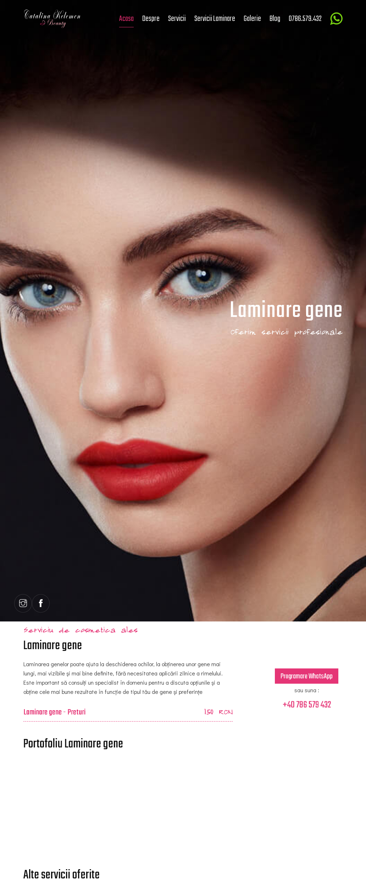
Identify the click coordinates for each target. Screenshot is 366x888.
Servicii (177, 18)
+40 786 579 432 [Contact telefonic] (307, 709)
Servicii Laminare (214, 18)
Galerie (252, 18)
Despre (151, 18)
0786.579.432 (305, 18)
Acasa (126, 18)
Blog (275, 18)
